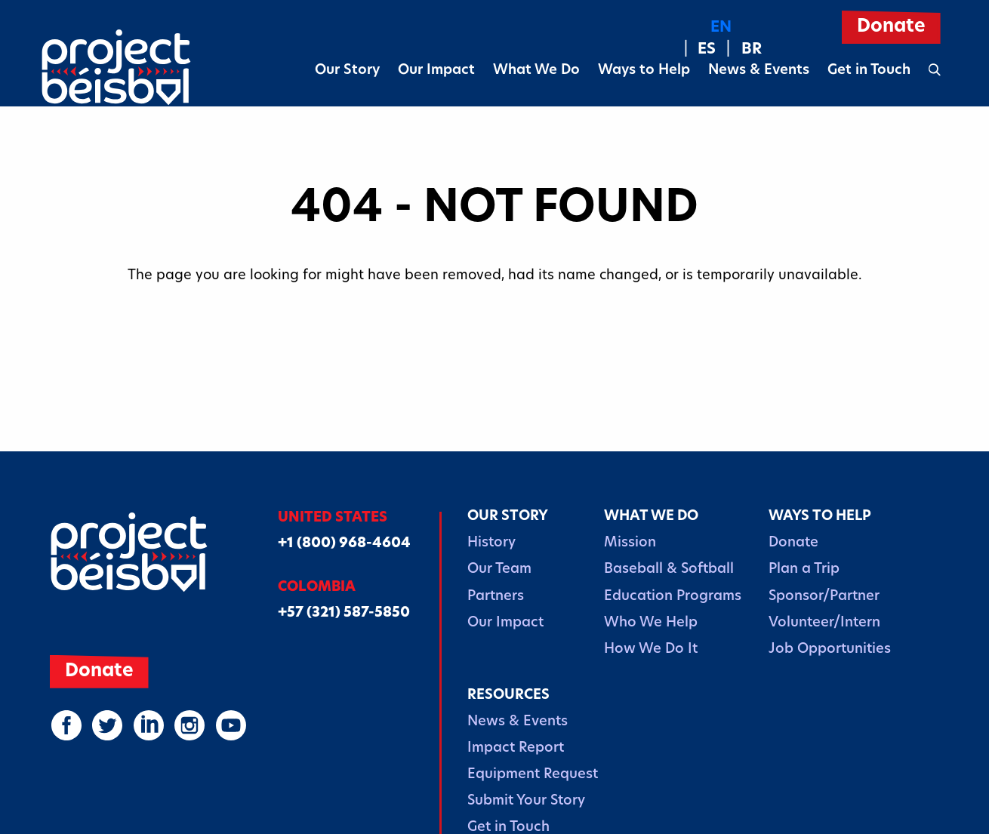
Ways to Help (644, 70)
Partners (495, 596)
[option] (697, 49)
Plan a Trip (804, 569)
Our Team (499, 569)
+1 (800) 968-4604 (344, 544)
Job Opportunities (830, 649)
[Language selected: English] (721, 39)
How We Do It (651, 649)
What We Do (536, 70)
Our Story (347, 70)
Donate (793, 543)
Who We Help (651, 623)
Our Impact (436, 70)
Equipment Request (532, 775)
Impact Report (515, 748)
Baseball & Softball (669, 569)
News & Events (758, 70)
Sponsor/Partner (824, 596)
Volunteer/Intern (824, 623)
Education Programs (672, 596)
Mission (630, 543)
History (491, 543)
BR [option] (751, 49)
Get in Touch (868, 70)
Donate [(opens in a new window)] (891, 27)
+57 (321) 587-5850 (344, 613)
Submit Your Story (526, 801)
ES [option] (707, 49)
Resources (508, 695)
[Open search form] (935, 71)
